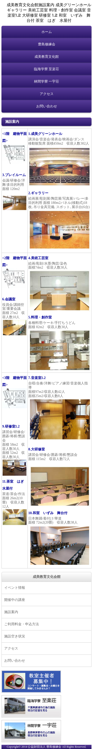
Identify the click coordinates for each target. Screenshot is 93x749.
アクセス (47, 94)
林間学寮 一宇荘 (46, 81)
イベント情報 (14, 588)
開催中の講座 (14, 600)
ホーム (46, 32)
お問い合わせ (46, 106)
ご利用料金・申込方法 (21, 624)
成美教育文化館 (46, 57)
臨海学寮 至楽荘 (46, 69)
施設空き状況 (14, 636)
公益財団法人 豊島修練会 (44, 747)
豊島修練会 (46, 44)
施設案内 (11, 612)
